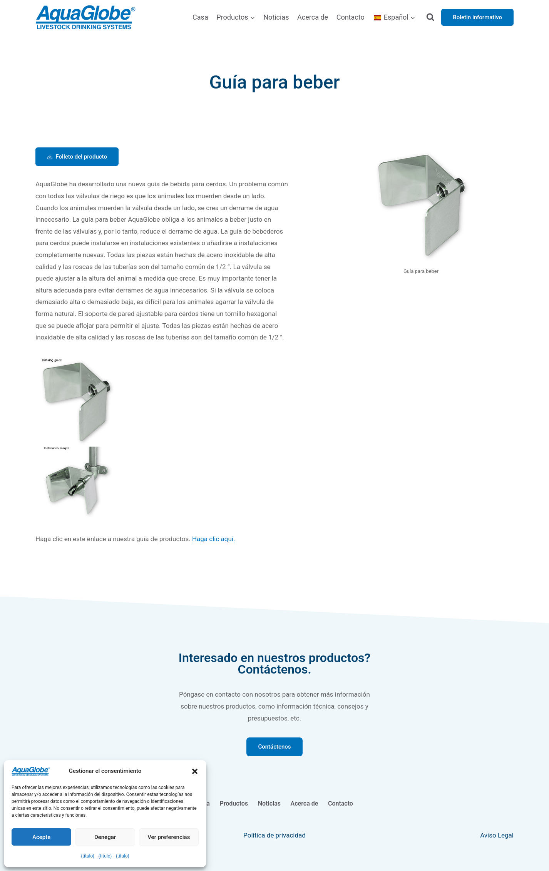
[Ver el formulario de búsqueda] (430, 17)
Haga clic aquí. (213, 539)
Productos (234, 803)
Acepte (41, 837)
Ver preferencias (168, 837)
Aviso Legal (497, 835)
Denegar (105, 837)
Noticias (276, 17)
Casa (200, 17)
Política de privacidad (274, 835)
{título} (87, 856)
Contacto (350, 17)
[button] (195, 771)
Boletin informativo (477, 17)
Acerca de (312, 17)
